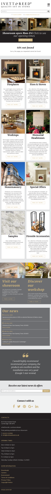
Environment (5, 475)
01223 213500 (17, 14)
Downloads (5, 470)
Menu (48, 5)
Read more (6, 319)
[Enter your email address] (25, 391)
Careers (3, 473)
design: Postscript (6, 489)
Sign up (46, 391)
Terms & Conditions (7, 477)
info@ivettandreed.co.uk (32, 14)
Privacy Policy (6, 480)
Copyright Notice (6, 482)
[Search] (25, 11)
